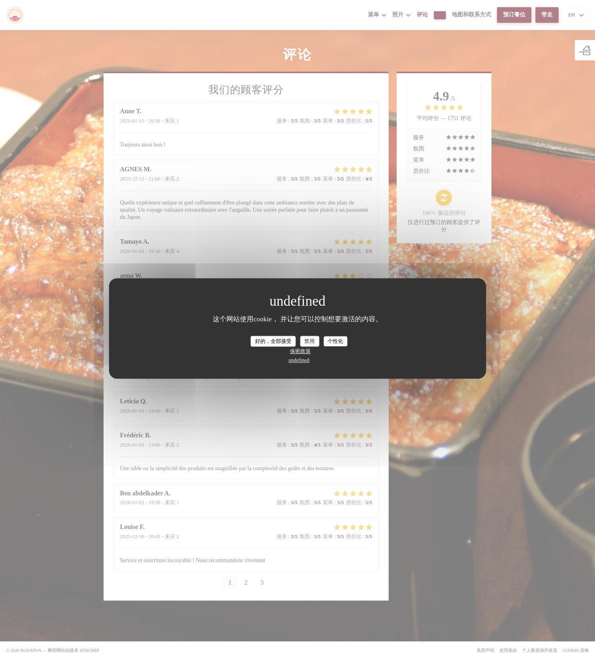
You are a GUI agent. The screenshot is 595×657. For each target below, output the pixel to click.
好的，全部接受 (273, 341)
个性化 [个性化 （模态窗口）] (335, 341)
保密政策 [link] (300, 352)
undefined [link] (299, 360)
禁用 (309, 341)
